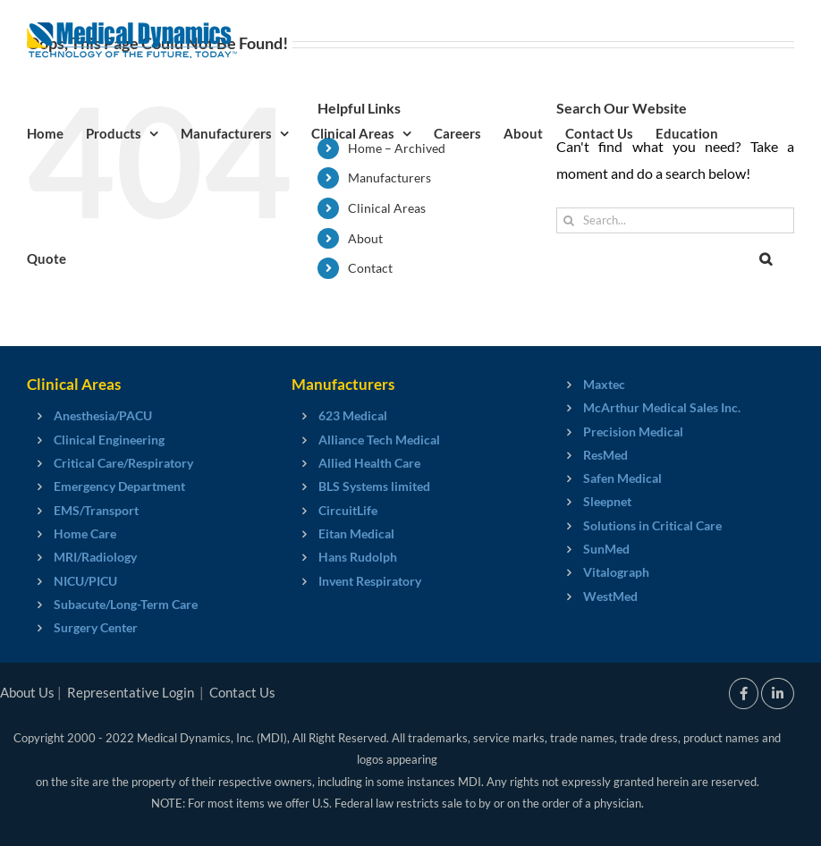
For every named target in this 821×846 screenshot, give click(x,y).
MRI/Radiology (95, 556)
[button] (765, 257)
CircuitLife (347, 510)
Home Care (85, 533)
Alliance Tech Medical (379, 439)
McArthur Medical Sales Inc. (662, 407)
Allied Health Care (369, 462)
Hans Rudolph (357, 556)
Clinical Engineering (109, 439)
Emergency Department (119, 486)
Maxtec (604, 384)
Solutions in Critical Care (652, 525)
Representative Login (130, 692)
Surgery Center (96, 627)
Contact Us (242, 692)
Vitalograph (616, 572)
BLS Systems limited (374, 486)
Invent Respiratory (369, 580)
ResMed (605, 454)
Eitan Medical (356, 533)
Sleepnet (607, 501)
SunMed (606, 548)
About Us (27, 692)
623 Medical (352, 415)
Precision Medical (633, 431)
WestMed (610, 596)
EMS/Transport (96, 510)
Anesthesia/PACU (103, 415)
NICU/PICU (85, 580)
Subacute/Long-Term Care (126, 604)
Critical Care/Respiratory (123, 462)
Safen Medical (622, 478)
